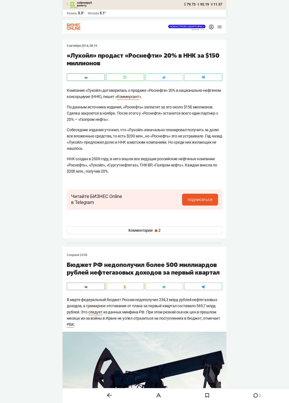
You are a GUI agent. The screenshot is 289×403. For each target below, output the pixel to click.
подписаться (200, 199)
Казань (72, 13)
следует (95, 312)
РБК (70, 324)
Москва (93, 13)
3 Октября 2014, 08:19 (82, 45)
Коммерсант (128, 96)
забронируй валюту (84, 4)
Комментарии (144, 230)
